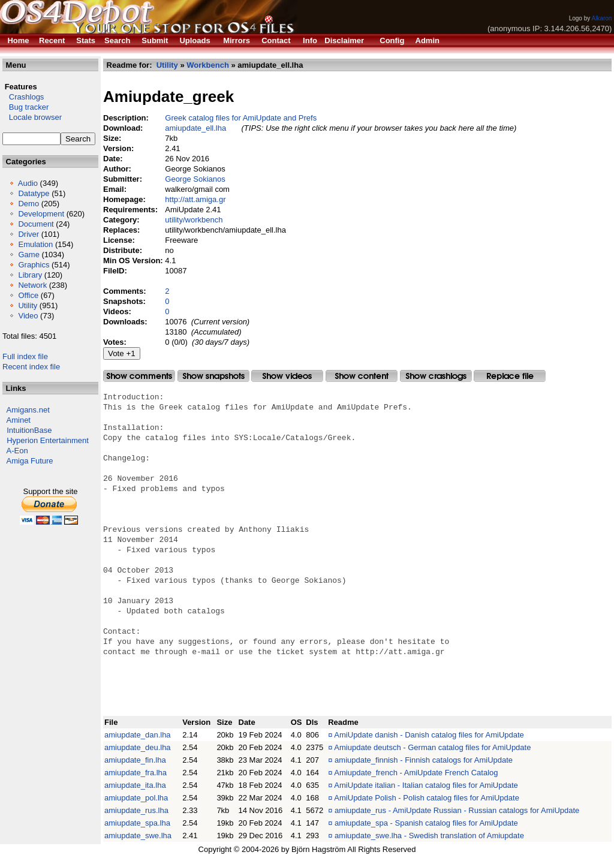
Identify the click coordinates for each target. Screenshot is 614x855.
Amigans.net (28, 409)
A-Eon (17, 450)
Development (41, 213)
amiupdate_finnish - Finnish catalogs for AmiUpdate (424, 759)
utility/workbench (193, 219)
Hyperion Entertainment (48, 440)
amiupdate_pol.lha (136, 797)
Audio (28, 183)
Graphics (33, 264)
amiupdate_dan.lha (137, 734)
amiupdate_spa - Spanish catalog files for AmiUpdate (426, 822)
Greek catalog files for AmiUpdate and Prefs (241, 117)
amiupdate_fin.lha (135, 759)
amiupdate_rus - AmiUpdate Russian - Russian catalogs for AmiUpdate (457, 810)
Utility (27, 305)
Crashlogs (23, 96)
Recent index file (31, 366)
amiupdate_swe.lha (137, 835)
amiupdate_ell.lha (195, 128)
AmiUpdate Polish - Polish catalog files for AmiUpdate (426, 797)
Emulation (35, 244)
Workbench (207, 65)
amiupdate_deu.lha (137, 747)
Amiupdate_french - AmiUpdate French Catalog (416, 772)
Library (30, 274)
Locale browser (32, 117)
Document (35, 223)
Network (32, 285)
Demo (28, 203)
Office (28, 295)
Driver (28, 234)
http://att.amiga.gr (195, 199)
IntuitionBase (29, 430)
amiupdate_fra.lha (135, 772)
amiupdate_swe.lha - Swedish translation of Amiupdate (429, 835)
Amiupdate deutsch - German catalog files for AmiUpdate (432, 747)
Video (28, 315)
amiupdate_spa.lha (137, 822)
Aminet (19, 420)
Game (28, 254)
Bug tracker (25, 107)
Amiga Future (30, 460)
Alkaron (601, 18)
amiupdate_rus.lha (136, 810)
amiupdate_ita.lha (135, 785)
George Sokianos (195, 178)
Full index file (25, 356)
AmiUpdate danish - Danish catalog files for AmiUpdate (429, 734)
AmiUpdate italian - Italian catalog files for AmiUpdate (425, 785)
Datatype (33, 193)
